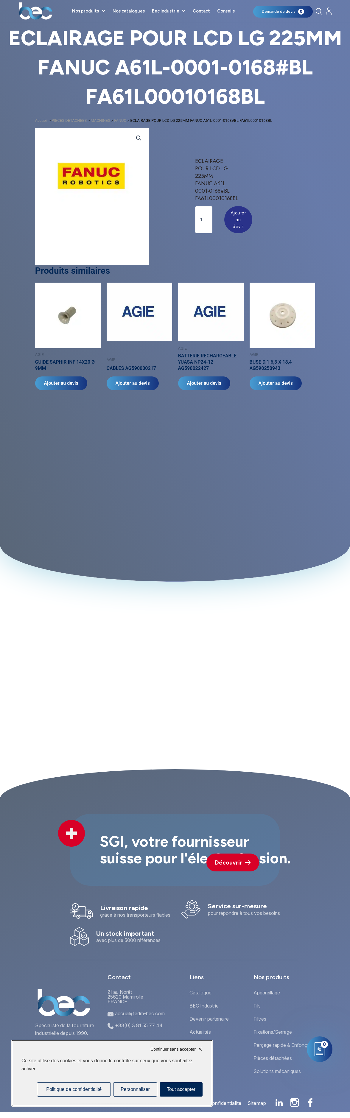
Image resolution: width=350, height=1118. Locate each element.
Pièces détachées (272, 1058)
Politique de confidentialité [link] (74, 1089)
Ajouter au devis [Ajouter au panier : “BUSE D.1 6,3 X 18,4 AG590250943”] (276, 383)
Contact (201, 11)
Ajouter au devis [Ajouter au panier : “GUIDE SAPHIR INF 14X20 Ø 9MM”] (61, 383)
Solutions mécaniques (277, 1071)
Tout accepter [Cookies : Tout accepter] (181, 1089)
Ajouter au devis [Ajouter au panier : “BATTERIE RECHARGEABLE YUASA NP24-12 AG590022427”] (204, 383)
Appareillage (266, 993)
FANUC (120, 120)
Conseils (226, 11)
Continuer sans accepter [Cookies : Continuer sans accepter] (173, 1049)
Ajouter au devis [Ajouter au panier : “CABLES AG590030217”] (133, 383)
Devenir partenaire (209, 1019)
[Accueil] (36, 11)
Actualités (200, 1032)
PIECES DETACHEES (69, 120)
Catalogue (200, 993)
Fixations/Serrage (272, 1032)
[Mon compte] (328, 11)
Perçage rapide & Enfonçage (284, 1045)
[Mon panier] (283, 12)
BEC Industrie (204, 1006)
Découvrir (233, 862)
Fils (257, 1006)
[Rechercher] (319, 11)
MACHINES (100, 120)
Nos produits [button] (85, 11)
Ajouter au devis (238, 219)
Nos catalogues (129, 11)
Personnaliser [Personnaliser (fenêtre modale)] (135, 1089)
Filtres (259, 1019)
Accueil (41, 120)
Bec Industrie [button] (165, 11)
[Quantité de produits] (203, 219)
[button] (138, 138)
